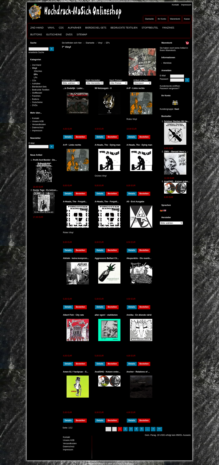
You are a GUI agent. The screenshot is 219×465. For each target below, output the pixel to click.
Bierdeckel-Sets (95, 27)
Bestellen (80, 137)
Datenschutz (38, 127)
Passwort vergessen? (169, 88)
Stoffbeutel (150, 27)
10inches (38, 71)
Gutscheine (54, 34)
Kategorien (35, 59)
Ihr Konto (162, 19)
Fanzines (168, 27)
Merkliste (167, 63)
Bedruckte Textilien (124, 27)
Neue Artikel (36, 155)
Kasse (187, 19)
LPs (35, 77)
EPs (36, 74)
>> (159, 429)
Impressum (186, 5)
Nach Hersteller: (93, 80)
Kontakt (175, 5)
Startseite (149, 19)
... (147, 429)
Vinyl (51, 27)
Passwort (164, 79)
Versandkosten (39, 124)
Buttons (36, 34)
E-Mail (163, 75)
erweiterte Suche (36, 52)
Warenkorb (175, 19)
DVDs (69, 34)
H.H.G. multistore (126, 464)
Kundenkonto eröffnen (170, 86)
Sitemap (82, 34)
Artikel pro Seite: (141, 80)
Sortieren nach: (69, 80)
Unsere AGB (38, 121)
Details (68, 137)
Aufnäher (74, 27)
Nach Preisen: (116, 80)
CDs (61, 27)
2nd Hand (37, 27)
